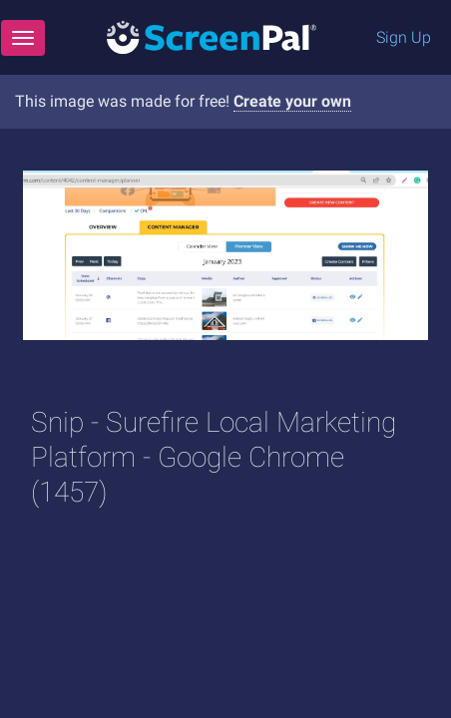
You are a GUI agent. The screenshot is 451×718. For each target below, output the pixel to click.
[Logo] (211, 36)
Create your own (292, 101)
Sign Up (403, 37)
